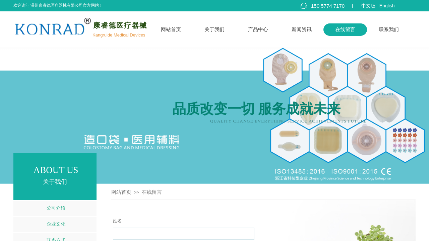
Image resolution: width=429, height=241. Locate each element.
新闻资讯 (302, 29)
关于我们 (214, 29)
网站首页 (171, 29)
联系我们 (389, 29)
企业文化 (56, 224)
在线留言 (345, 29)
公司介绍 (56, 208)
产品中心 (258, 29)
